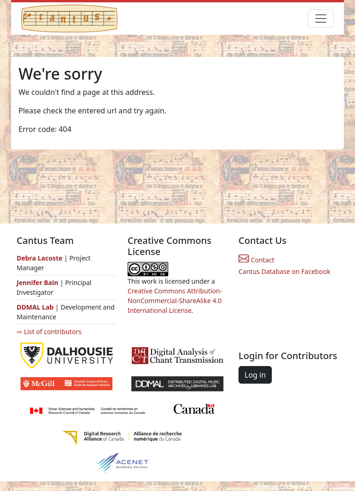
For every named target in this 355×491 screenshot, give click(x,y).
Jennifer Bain (38, 282)
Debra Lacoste (39, 258)
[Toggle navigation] (321, 18)
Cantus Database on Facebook (285, 271)
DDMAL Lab (35, 307)
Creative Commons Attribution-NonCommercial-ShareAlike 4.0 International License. (175, 300)
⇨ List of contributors (49, 331)
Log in (255, 375)
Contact (256, 259)
